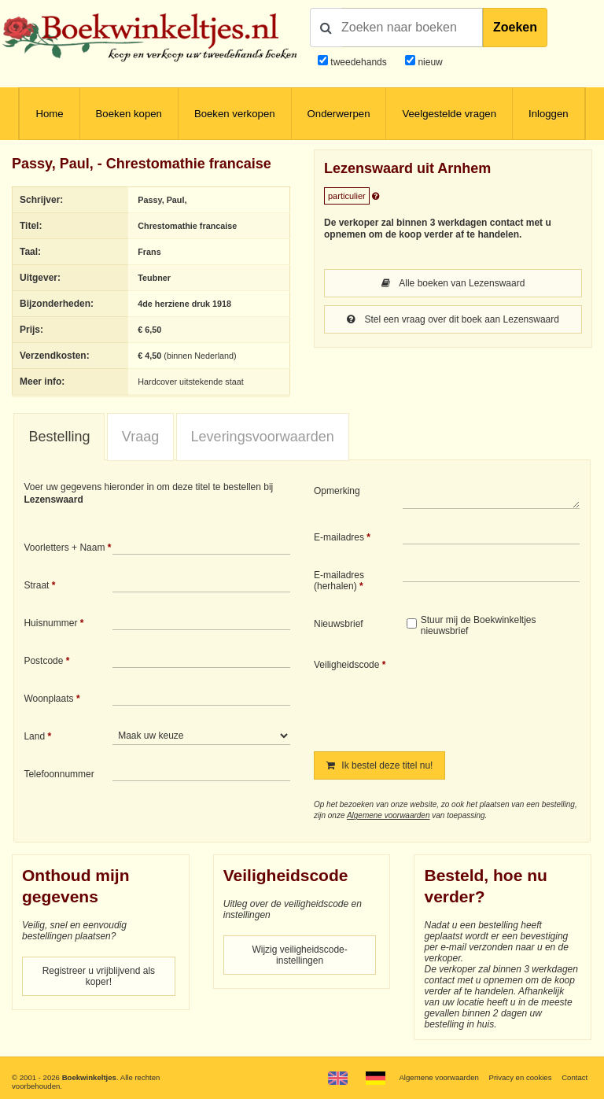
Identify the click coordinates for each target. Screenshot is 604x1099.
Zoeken (515, 27)
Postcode (43, 660)
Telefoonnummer (59, 774)
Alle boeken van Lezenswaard (453, 283)
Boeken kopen (129, 114)
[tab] (59, 437)
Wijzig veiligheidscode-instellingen (299, 955)
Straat (36, 585)
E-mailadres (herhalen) (339, 581)
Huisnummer (50, 623)
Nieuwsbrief (338, 623)
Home (49, 114)
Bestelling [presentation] (59, 436)
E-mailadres (339, 537)
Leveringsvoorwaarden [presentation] (262, 436)
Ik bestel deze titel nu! (379, 765)
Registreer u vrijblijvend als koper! (98, 976)
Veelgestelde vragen (449, 114)
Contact (574, 1077)
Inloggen (548, 114)
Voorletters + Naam (64, 547)
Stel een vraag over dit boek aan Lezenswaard (453, 319)
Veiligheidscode (346, 664)
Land (34, 736)
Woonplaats (48, 698)
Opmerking (337, 490)
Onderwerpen (339, 114)
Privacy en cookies (519, 1077)
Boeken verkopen (234, 114)
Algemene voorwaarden (388, 815)
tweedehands (358, 62)
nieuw (429, 62)
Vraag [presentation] (140, 436)
